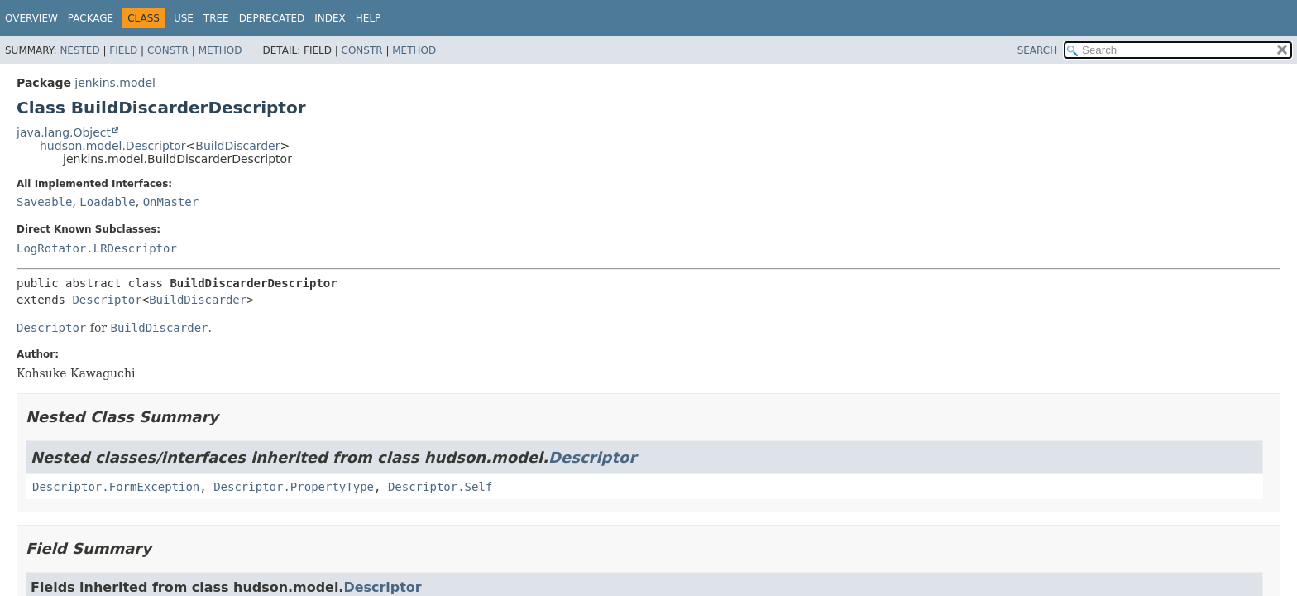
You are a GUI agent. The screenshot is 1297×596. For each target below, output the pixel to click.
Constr (168, 50)
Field (123, 50)
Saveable (44, 202)
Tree (216, 18)
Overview (31, 18)
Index (330, 18)
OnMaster (171, 202)
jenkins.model (115, 82)
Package (90, 18)
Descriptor (106, 299)
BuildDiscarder (237, 145)
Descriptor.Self (440, 486)
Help (368, 18)
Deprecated (272, 18)
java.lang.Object (64, 132)
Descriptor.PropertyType (293, 486)
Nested (79, 50)
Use (184, 18)
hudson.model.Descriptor (113, 145)
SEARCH (1037, 50)
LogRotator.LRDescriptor (97, 248)
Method (220, 50)
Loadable (107, 202)
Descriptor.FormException (115, 486)
